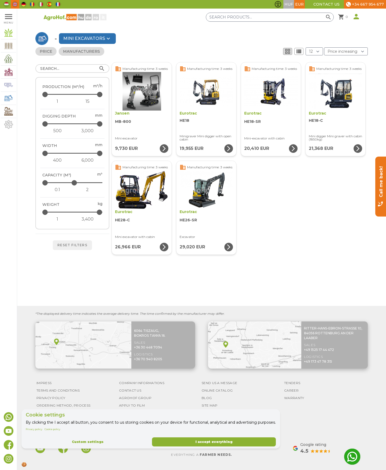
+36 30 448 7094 (148, 347)
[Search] (72, 68)
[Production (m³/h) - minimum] (57, 101)
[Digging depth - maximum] (72, 123)
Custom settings (87, 442)
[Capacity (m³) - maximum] (72, 182)
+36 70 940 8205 (148, 359)
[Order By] (346, 51)
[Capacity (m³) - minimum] (57, 190)
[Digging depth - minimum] (57, 131)
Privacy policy (34, 429)
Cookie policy (52, 429)
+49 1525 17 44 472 (319, 350)
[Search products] (270, 17)
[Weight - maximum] (72, 212)
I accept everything (213, 442)
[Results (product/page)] (314, 51)
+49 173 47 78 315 (318, 361)
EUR (299, 4)
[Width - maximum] (72, 153)
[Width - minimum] (57, 160)
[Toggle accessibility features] (278, 4)
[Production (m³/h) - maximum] (72, 94)
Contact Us (326, 4)
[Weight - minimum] (57, 219)
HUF (288, 4)
